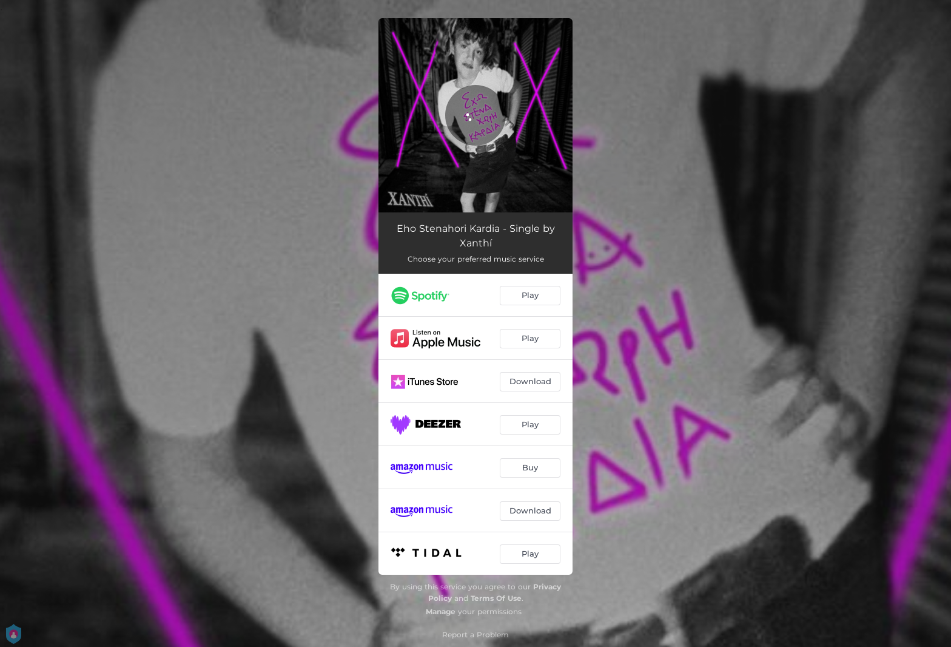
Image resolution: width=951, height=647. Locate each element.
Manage (440, 611)
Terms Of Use (496, 598)
